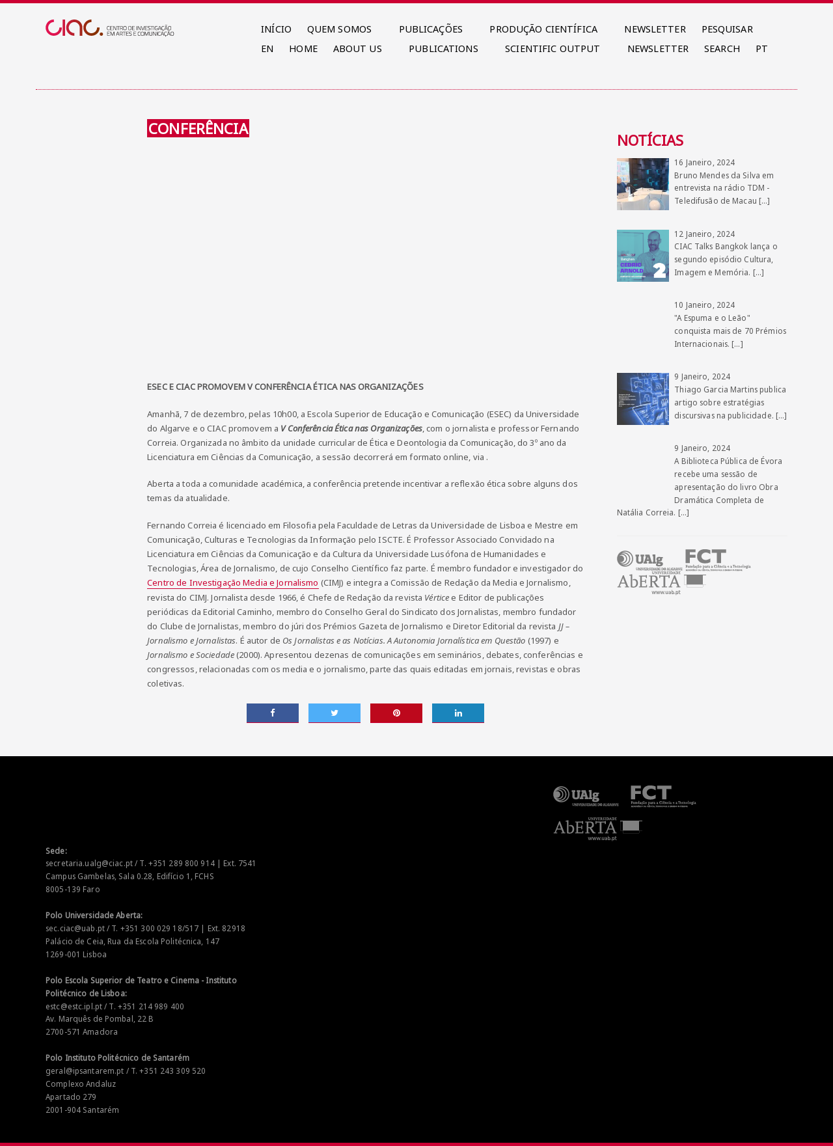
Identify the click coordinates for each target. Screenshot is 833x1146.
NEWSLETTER (654, 29)
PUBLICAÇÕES (431, 29)
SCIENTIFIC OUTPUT (552, 48)
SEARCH (722, 48)
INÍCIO (276, 29)
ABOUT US (357, 48)
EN (267, 48)
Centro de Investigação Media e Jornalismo (232, 582)
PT (762, 48)
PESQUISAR (727, 29)
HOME (303, 48)
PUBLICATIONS (443, 48)
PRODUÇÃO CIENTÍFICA (543, 29)
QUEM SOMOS (339, 29)
